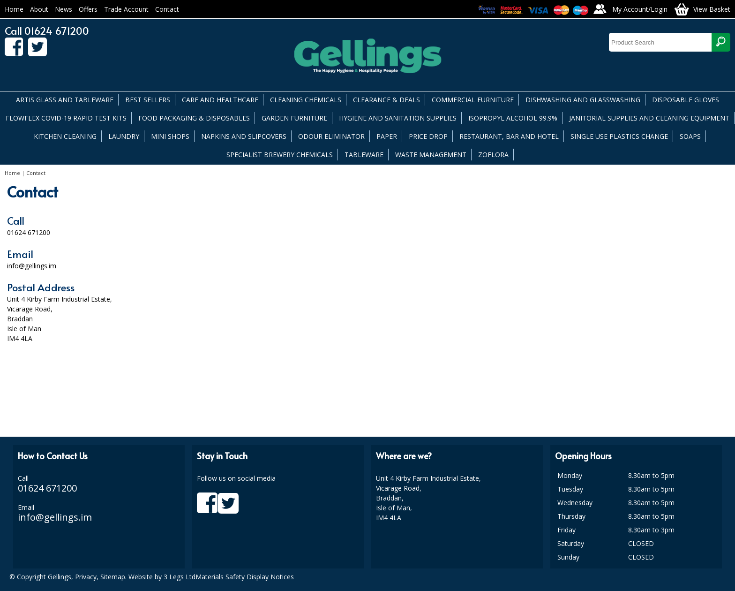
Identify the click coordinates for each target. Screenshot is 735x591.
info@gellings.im (55, 517)
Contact (167, 9)
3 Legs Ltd (179, 576)
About (39, 9)
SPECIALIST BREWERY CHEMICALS (279, 154)
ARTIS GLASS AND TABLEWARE (64, 99)
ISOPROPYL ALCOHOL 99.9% (512, 118)
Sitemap (112, 576)
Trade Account (126, 9)
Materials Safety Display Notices (244, 576)
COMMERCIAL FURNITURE (473, 99)
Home (14, 9)
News (63, 9)
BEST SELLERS (147, 99)
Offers (88, 9)
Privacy (86, 576)
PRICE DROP (428, 136)
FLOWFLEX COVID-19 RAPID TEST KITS (66, 118)
